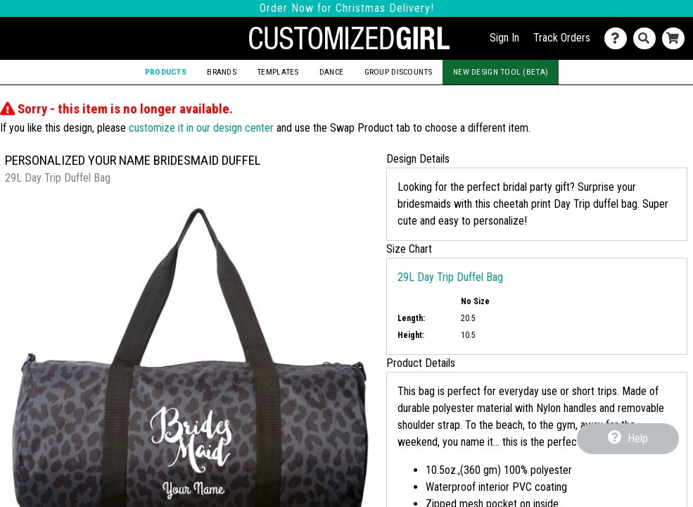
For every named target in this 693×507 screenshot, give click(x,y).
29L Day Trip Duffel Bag (450, 277)
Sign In (504, 37)
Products (165, 72)
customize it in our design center (201, 127)
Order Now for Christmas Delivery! (347, 8)
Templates (278, 72)
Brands (221, 72)
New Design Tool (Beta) (500, 72)
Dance (331, 72)
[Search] (647, 38)
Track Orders (561, 37)
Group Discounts (398, 72)
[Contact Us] (618, 38)
